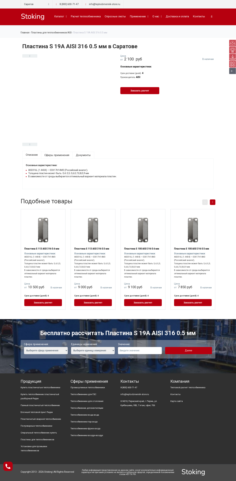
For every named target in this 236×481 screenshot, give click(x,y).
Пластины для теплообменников (37, 439)
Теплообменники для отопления (87, 401)
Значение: (124, 344)
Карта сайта (176, 401)
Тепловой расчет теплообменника (187, 387)
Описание (32, 154)
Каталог (59, 16)
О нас (155, 16)
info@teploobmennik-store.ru (134, 394)
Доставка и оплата (177, 16)
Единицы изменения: (84, 344)
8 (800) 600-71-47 (69, 4)
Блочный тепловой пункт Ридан (37, 412)
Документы (83, 155)
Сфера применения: (36, 344)
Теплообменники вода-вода (85, 415)
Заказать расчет (139, 90)
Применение (138, 16)
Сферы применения (56, 155)
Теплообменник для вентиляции (87, 408)
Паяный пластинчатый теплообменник (40, 405)
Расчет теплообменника (86, 16)
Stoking (48, 471)
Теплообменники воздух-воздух (87, 435)
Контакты (199, 16)
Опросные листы (115, 16)
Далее (188, 350)
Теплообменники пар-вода (84, 421)
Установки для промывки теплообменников (34, 448)
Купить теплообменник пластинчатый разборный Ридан (40, 396)
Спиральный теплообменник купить (39, 432)
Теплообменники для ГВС (83, 394)
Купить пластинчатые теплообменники (40, 387)
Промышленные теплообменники (88, 387)
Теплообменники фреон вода (85, 428)
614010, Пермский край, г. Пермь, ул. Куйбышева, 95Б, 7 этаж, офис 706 (138, 403)
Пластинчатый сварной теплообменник (41, 419)
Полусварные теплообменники (36, 426)
